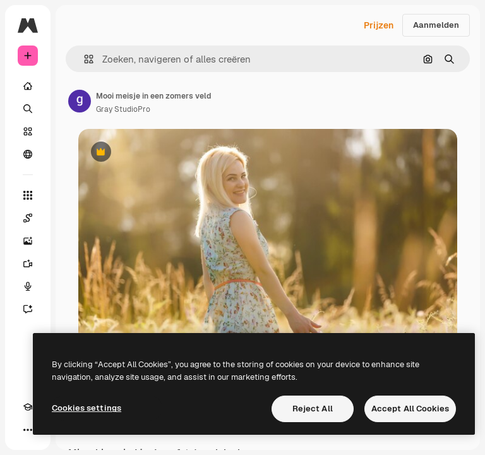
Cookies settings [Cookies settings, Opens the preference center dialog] (86, 408)
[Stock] (28, 131)
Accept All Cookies (410, 408)
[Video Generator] (28, 263)
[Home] (28, 86)
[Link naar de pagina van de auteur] (79, 101)
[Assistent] (28, 309)
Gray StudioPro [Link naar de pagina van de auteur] (123, 109)
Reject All (312, 408)
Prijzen (378, 25)
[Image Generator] (28, 241)
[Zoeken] (28, 109)
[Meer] (28, 430)
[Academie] (28, 407)
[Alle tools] (28, 195)
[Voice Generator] (28, 286)
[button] (83, 59)
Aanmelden (436, 25)
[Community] (28, 154)
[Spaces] (28, 218)
